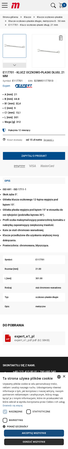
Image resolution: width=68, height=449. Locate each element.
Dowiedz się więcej (13, 405)
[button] (14, 65)
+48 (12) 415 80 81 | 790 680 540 (34, 372)
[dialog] (34, 410)
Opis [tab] (7, 180)
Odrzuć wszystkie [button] (34, 441)
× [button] (64, 376)
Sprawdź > (49, 140)
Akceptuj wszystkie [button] (34, 433)
